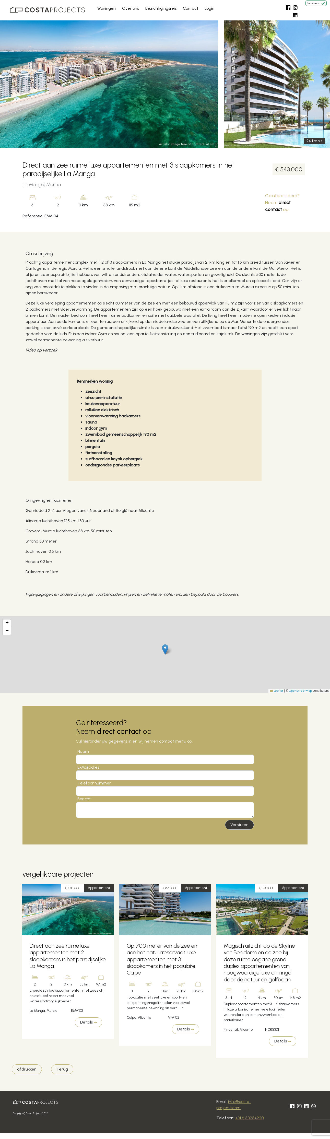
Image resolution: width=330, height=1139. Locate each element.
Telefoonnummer (94, 783)
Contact (190, 8)
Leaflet (276, 690)
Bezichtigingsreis (160, 8)
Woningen (106, 8)
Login (209, 8)
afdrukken (27, 1069)
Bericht (84, 798)
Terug (62, 1069)
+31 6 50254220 (249, 1117)
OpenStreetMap (300, 690)
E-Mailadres (88, 767)
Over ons (130, 8)
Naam (83, 751)
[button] (165, 649)
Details (88, 1022)
